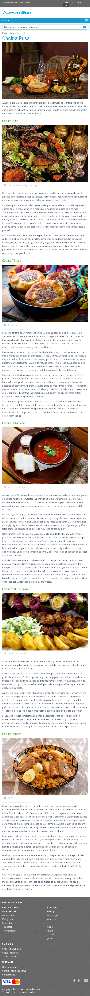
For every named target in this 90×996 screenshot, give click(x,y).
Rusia (12, 33)
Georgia (51, 911)
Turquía (51, 934)
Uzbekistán (8, 915)
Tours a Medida (10, 956)
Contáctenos (24, 2)
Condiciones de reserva (14, 970)
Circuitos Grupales (11, 948)
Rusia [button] (5, 20)
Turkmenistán (9, 930)
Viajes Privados (10, 952)
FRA (79, 2)
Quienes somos (10, 2)
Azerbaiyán (53, 915)
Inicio (4, 33)
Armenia (51, 919)
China (50, 926)
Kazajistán (7, 919)
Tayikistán (7, 926)
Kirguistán (7, 922)
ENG (65, 2)
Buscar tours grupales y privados (21, 26)
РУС (72, 2)
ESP (65, 5)
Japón (50, 938)
